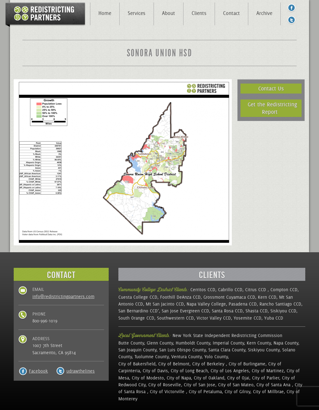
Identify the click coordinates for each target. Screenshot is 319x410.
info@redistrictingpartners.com (63, 296)
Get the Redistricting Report (272, 108)
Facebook (38, 371)
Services (136, 13)
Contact (231, 13)
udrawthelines (80, 371)
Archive (264, 13)
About (168, 13)
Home (104, 13)
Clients (199, 13)
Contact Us (271, 88)
